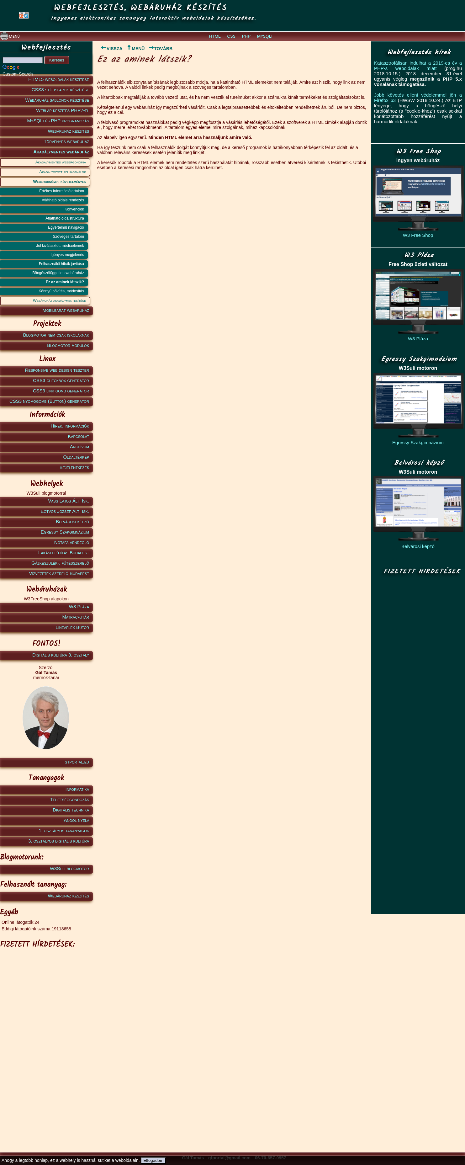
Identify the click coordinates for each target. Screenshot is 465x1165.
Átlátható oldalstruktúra (64, 218)
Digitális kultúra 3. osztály (60, 654)
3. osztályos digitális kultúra (58, 840)
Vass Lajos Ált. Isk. (68, 500)
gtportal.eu (77, 761)
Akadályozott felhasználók (62, 171)
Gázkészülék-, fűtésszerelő (60, 563)
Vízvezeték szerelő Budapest (59, 573)
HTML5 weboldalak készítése (58, 79)
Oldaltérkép (76, 457)
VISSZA (110, 48)
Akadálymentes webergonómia (60, 162)
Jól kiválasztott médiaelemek (60, 245)
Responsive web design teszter (57, 370)
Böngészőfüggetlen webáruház (58, 273)
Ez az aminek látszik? (65, 282)
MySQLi (264, 36)
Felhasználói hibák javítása (61, 264)
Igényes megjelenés (67, 255)
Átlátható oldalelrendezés (63, 200)
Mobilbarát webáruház (65, 310)
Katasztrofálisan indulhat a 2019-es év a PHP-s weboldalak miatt (418, 65)
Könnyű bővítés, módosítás (61, 291)
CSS (231, 36)
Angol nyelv (76, 820)
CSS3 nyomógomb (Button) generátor (49, 401)
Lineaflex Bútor (72, 627)
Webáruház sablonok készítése (57, 100)
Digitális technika (71, 809)
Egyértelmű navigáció (66, 227)
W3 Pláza (79, 606)
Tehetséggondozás (69, 799)
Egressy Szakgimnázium (65, 532)
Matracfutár (75, 617)
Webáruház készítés (68, 131)
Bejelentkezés (74, 467)
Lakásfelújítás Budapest (63, 552)
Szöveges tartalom (68, 236)
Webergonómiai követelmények (59, 181)
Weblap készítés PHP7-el (62, 110)
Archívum (79, 446)
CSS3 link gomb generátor (61, 390)
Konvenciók (74, 209)
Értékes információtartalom (61, 191)
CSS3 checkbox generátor (61, 380)
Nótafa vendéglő (71, 542)
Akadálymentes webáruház (61, 151)
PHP (246, 36)
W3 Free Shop (418, 235)
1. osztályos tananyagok (64, 830)
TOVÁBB (160, 48)
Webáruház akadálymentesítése (59, 300)
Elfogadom (153, 1160)
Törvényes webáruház (66, 141)
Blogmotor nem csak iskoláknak (56, 335)
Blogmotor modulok (68, 345)
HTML (215, 36)
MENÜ (135, 48)
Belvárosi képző (72, 521)
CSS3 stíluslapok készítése (60, 89)
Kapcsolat (78, 436)
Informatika (77, 789)
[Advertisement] (45, 1045)
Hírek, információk (70, 425)
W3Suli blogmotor (69, 868)
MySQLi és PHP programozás (58, 120)
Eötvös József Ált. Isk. (65, 511)
